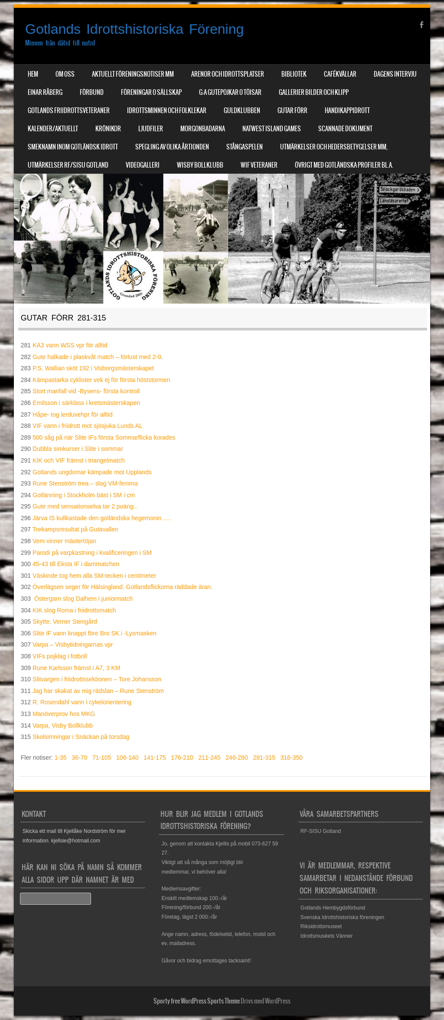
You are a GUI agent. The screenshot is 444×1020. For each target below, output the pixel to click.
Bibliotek (294, 74)
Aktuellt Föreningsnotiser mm (133, 74)
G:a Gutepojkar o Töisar (230, 92)
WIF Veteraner (259, 165)
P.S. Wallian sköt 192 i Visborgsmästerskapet (93, 368)
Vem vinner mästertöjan (64, 541)
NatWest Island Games (271, 128)
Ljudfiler (150, 128)
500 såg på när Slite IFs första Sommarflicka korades (104, 437)
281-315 (264, 757)
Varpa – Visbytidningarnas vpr (73, 644)
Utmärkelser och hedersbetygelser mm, (334, 147)
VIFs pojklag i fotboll (60, 656)
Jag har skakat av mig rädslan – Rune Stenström (98, 690)
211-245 (209, 757)
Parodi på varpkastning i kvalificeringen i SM (92, 552)
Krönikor (108, 128)
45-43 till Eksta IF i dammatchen (76, 563)
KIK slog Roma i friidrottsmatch (74, 610)
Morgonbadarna (202, 128)
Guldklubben (242, 110)
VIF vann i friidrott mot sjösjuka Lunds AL (88, 425)
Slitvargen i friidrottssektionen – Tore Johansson (97, 679)
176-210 (182, 757)
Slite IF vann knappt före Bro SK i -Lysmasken (95, 633)
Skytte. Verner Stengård (65, 621)
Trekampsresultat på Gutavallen (75, 529)
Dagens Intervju (395, 74)
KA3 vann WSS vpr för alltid (70, 345)
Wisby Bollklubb (200, 165)
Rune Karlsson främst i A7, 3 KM (76, 667)
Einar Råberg (45, 92)
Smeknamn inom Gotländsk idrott (73, 147)
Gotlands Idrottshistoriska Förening (134, 29)
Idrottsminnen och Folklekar (166, 110)
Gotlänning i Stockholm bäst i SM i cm (84, 495)
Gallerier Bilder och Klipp (314, 92)
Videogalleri (143, 165)
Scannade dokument (345, 128)
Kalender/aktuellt (53, 128)
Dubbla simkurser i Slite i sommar (78, 448)
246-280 (236, 757)
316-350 (291, 757)
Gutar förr (292, 110)
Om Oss (65, 74)
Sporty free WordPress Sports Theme (196, 1001)
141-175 (155, 757)
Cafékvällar (340, 74)
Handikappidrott (347, 110)
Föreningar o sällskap (151, 92)
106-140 (127, 757)
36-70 (79, 757)
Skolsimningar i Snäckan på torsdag (81, 736)
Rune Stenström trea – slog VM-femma (85, 483)
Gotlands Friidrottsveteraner (69, 110)
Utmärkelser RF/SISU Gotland (68, 165)
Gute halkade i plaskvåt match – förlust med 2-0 (97, 356)
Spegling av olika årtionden (172, 147)
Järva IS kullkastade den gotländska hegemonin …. (102, 518)
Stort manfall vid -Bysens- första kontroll (86, 391)
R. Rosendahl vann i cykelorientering (82, 702)
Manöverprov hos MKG (64, 713)
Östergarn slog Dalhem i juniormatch (83, 598)
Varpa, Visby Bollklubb (63, 725)
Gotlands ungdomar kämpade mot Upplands (92, 472)
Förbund (92, 92)
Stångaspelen (244, 147)
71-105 (101, 757)
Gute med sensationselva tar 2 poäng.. (85, 506)
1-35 (61, 757)
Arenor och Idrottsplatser (227, 74)
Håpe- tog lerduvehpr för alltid (72, 414)
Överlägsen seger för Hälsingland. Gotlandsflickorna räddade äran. (122, 586)
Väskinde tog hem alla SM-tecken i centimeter (94, 575)
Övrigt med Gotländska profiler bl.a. (344, 165)
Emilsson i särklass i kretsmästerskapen (86, 402)
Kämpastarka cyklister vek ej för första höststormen (101, 379)
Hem (33, 74)
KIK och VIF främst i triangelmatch (78, 460)
